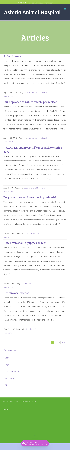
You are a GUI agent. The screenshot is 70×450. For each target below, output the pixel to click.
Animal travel (12, 56)
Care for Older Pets (36, 188)
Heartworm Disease (16, 293)
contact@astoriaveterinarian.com (41, 3)
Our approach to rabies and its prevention (30, 102)
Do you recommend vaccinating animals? (29, 197)
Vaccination (40, 92)
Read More (7, 96)
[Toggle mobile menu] (65, 9)
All (46, 92)
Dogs (33, 92)
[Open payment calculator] (35, 443)
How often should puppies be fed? (24, 243)
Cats (29, 92)
